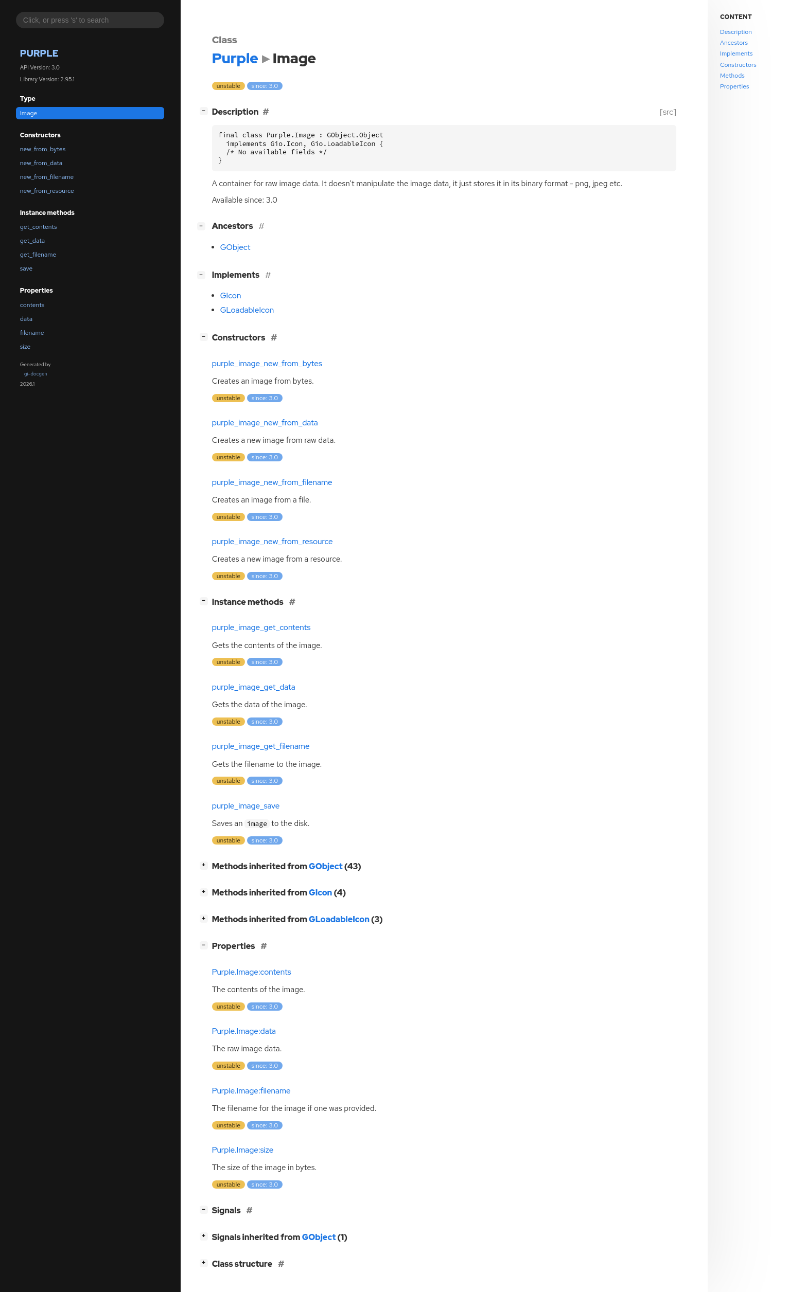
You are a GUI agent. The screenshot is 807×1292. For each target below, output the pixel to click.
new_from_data (41, 163)
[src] (668, 111)
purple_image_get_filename (261, 746)
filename (32, 333)
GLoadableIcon (247, 310)
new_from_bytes (42, 149)
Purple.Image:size (243, 1150)
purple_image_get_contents (261, 627)
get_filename (38, 254)
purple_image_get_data (253, 687)
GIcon (230, 296)
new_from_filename (47, 177)
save (26, 268)
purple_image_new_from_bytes (267, 363)
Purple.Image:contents (251, 972)
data (26, 319)
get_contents (38, 227)
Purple (39, 53)
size (25, 347)
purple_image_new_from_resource (272, 541)
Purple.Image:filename (251, 1091)
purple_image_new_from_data (265, 423)
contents (32, 305)
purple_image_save (246, 806)
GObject (235, 247)
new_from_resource (47, 191)
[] (205, 110)
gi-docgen (35, 373)
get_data (32, 241)
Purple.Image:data (244, 1031)
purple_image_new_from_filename (272, 482)
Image (29, 113)
